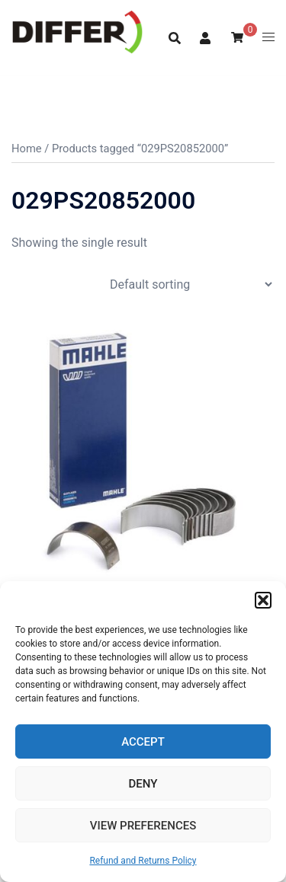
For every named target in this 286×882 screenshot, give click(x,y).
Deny (143, 784)
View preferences (143, 825)
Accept (143, 742)
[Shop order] (191, 284)
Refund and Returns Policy (142, 860)
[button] (263, 600)
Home (26, 148)
